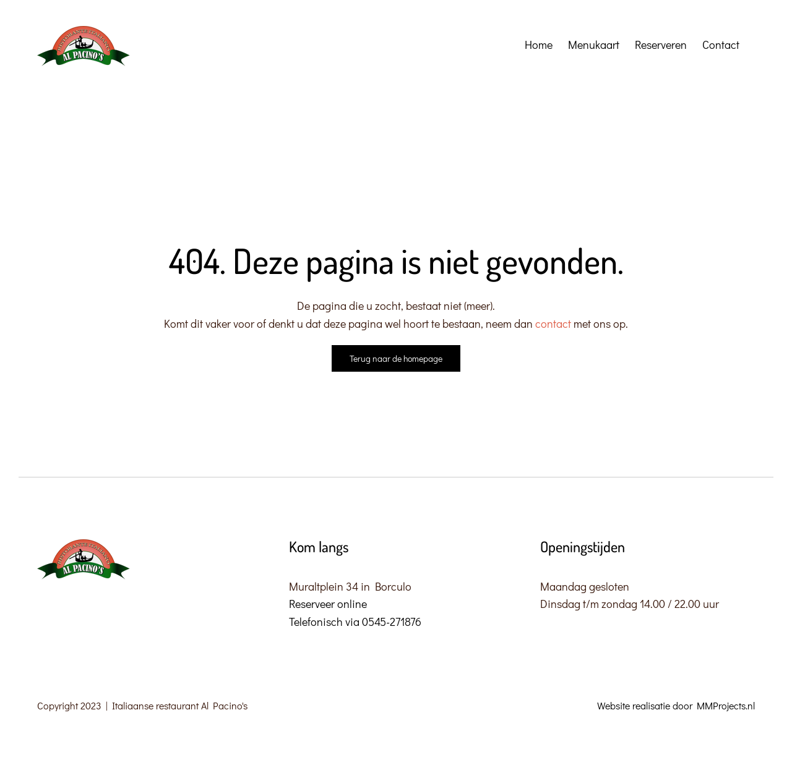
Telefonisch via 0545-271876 (355, 621)
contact (554, 323)
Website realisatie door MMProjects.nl (676, 705)
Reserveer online (328, 603)
